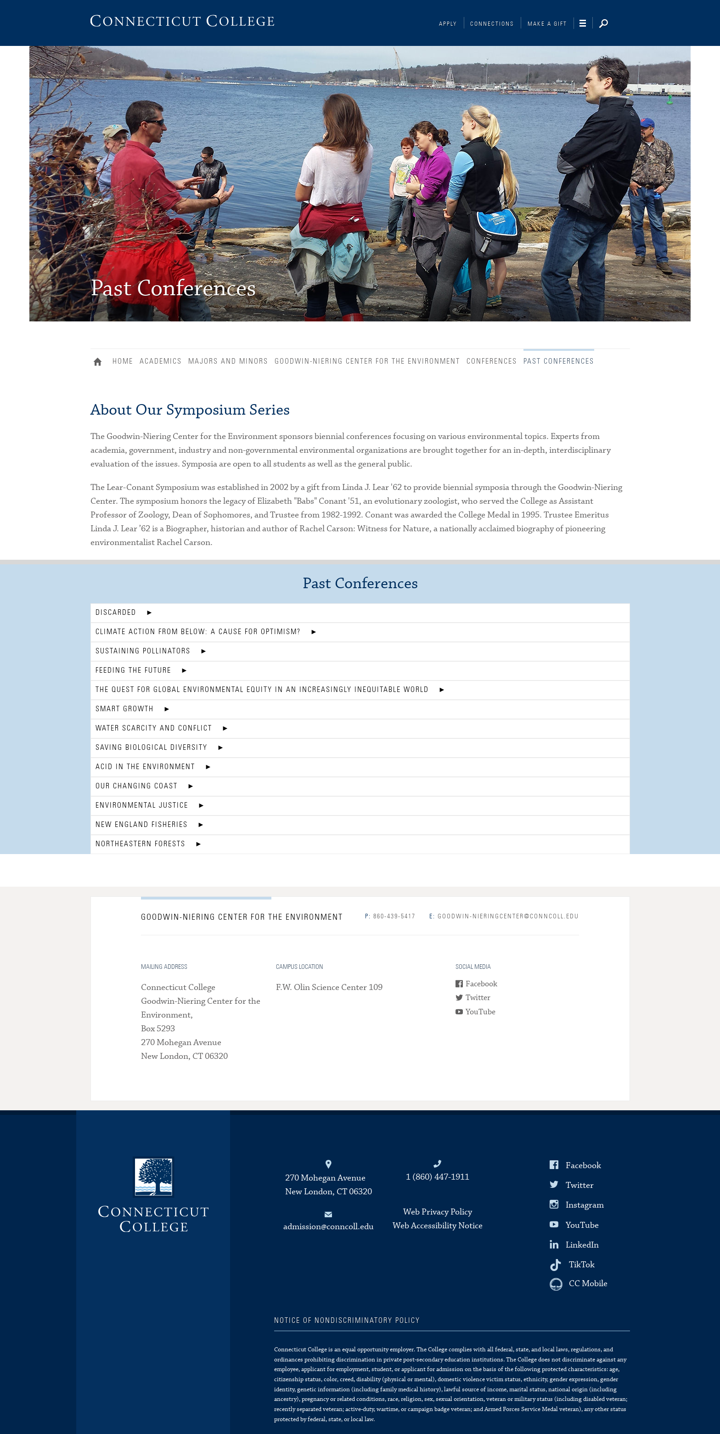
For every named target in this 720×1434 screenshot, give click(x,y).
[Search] (610, 24)
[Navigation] (586, 23)
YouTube (480, 1012)
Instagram (585, 1205)
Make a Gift (547, 24)
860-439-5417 (390, 916)
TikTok (582, 1265)
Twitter (478, 998)
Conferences (492, 361)
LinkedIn (582, 1245)
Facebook (481, 984)
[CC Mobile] (579, 1284)
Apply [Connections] (448, 24)
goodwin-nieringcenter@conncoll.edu (504, 916)
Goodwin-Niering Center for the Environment (367, 361)
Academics (161, 361)
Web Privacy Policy (437, 1212)
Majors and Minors (228, 361)
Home (99, 363)
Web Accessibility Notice (438, 1226)
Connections (492, 24)
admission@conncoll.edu (328, 1226)
